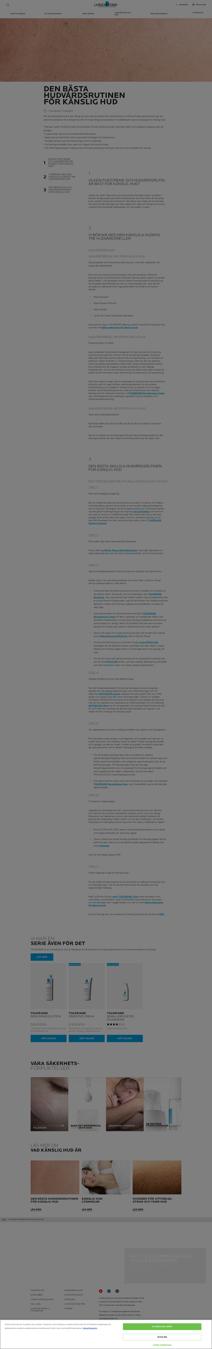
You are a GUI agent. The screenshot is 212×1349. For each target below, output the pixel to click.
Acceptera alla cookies (162, 1326)
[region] (106, 1334)
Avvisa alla (162, 1337)
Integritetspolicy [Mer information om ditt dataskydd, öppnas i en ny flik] (90, 1328)
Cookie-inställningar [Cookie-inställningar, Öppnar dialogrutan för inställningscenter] (162, 1345)
